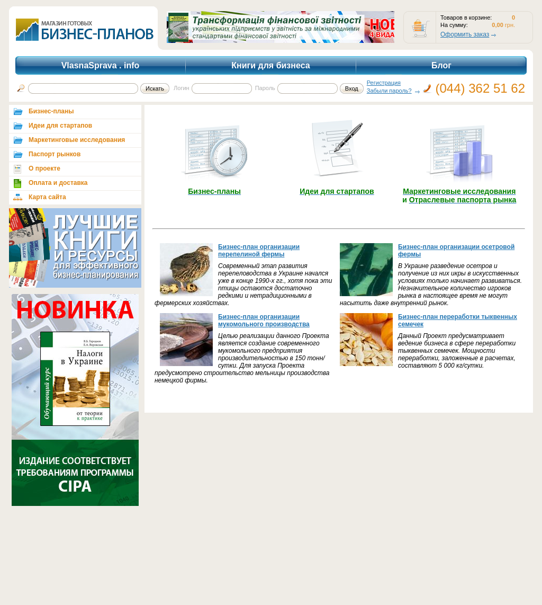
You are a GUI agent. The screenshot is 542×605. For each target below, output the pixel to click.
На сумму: (454, 25)
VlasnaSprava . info (100, 65)
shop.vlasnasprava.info (83, 28)
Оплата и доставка (58, 182)
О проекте (44, 168)
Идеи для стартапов (60, 125)
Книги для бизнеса (270, 65)
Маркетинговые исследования (77, 140)
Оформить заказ (464, 34)
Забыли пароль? (389, 90)
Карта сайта (47, 197)
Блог (441, 65)
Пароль (265, 88)
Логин (181, 88)
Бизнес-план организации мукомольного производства (264, 320)
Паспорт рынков (54, 154)
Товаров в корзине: (466, 17)
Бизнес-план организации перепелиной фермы (259, 250)
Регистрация (384, 82)
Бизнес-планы (51, 111)
